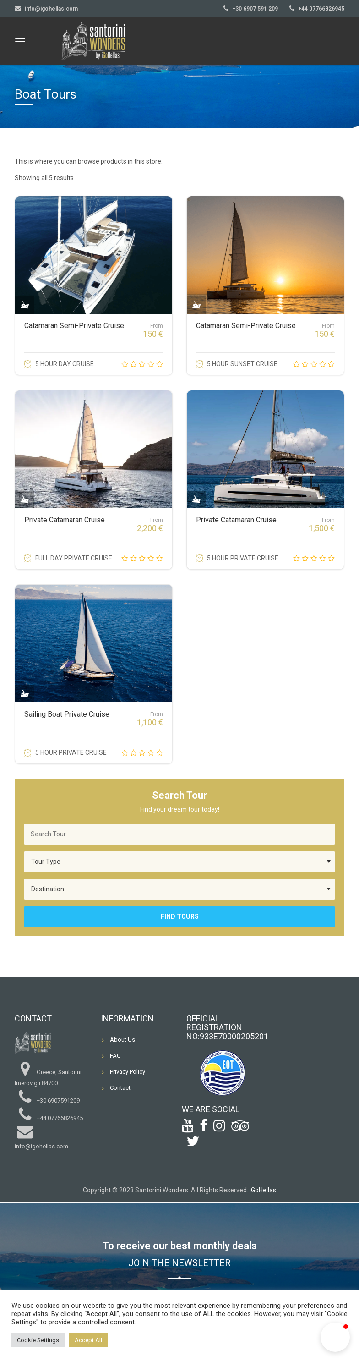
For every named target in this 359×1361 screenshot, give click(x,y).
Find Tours (180, 916)
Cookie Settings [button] (38, 1340)
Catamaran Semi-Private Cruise (74, 325)
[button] (335, 1337)
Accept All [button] (88, 1340)
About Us (122, 1039)
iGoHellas (263, 1190)
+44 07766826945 (321, 8)
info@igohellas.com (51, 8)
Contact (120, 1087)
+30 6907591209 (58, 1100)
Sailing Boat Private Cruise (66, 714)
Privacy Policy (127, 1071)
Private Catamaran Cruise (64, 520)
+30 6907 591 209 (255, 8)
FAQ (115, 1055)
